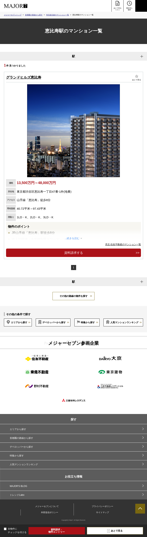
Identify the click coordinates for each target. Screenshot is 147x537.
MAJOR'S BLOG (18, 486)
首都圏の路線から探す (34, 15)
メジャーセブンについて (47, 506)
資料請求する (73, 252)
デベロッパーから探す (54, 322)
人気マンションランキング (124, 322)
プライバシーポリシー (102, 506)
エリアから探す (19, 322)
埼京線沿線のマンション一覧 (57, 15)
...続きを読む (72, 238)
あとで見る (117, 530)
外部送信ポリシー (49, 512)
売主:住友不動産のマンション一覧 (123, 244)
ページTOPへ (140, 509)
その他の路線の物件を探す (74, 296)
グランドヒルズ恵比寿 (23, 77)
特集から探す (88, 322)
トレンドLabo (17, 495)
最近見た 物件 (129, 5)
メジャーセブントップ (12, 15)
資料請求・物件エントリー (56, 530)
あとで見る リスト (117, 5)
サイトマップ (102, 512)
